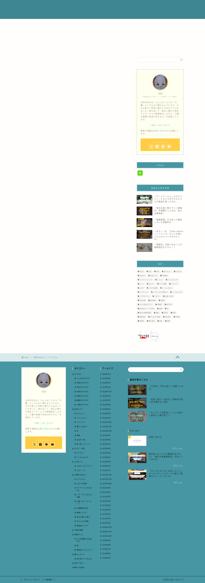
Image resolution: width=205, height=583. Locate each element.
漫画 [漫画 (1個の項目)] (157, 313)
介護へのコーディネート (84, 502)
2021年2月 (106, 518)
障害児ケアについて (84, 550)
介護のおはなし (122, 4)
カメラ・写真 (79, 448)
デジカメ (80, 453)
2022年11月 (107, 426)
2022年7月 (106, 444)
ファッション (82, 418)
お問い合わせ (154, 4)
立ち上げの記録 (83, 521)
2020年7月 (106, 549)
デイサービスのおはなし (84, 489)
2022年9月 (106, 435)
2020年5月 (106, 558)
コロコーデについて (84, 466)
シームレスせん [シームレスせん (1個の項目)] (167, 288)
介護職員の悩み (83, 508)
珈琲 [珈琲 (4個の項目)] (174, 313)
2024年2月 (106, 383)
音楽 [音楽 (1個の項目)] (160, 321)
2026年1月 (106, 374)
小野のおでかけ (83, 404)
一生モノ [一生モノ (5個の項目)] (157, 296)
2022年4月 (106, 457)
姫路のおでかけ (83, 400)
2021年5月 (106, 505)
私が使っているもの (84, 559)
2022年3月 (106, 461)
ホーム (88, 4)
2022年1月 (106, 470)
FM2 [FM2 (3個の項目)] (149, 271)
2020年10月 (107, 536)
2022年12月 (107, 422)
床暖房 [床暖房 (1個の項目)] (159, 304)
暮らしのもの (82, 426)
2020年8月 (106, 545)
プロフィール (103, 4)
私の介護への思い (83, 517)
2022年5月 (106, 453)
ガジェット (81, 413)
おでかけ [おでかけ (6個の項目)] (179, 271)
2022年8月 (106, 440)
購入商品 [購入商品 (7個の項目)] (151, 321)
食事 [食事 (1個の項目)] (168, 321)
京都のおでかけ (83, 383)
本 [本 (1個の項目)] (167, 308)
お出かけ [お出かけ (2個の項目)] (142, 276)
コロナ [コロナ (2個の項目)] (142, 288)
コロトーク (81, 470)
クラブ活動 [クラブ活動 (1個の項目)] (162, 284)
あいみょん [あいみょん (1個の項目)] (167, 271)
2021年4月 (106, 510)
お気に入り (78, 409)
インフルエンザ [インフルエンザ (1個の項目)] (173, 280)
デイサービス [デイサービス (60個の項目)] (144, 292)
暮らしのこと (79, 554)
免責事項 (48, 579)
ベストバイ (81, 422)
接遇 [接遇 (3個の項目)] (160, 308)
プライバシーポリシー (32, 579)
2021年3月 (106, 514)
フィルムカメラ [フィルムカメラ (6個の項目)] (177, 292)
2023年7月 (106, 396)
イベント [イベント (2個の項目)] (160, 280)
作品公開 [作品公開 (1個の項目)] (142, 300)
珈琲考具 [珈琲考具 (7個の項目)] (142, 317)
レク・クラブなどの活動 (84, 495)
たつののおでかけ (83, 378)
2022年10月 (107, 431)
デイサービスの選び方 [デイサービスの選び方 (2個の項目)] (160, 292)
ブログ (139, 4)
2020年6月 (106, 553)
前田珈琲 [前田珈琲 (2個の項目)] (153, 300)
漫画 (78, 435)
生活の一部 (81, 440)
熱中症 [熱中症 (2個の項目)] (166, 313)
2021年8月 (106, 492)
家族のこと (78, 534)
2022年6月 (106, 448)
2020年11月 (107, 531)
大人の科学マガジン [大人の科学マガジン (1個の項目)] (146, 304)
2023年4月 (106, 404)
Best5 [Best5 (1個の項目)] (142, 271)
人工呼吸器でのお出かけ (84, 540)
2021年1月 (106, 523)
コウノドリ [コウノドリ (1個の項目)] (174, 284)
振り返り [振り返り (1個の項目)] (169, 304)
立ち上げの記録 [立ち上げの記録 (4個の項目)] (155, 317)
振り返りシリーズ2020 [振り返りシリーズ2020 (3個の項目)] (147, 308)
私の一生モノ (79, 563)
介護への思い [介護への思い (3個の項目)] (169, 296)
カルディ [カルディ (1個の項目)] (151, 284)
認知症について (83, 525)
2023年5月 (106, 400)
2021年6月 (106, 501)
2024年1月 (106, 387)
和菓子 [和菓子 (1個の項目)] (163, 300)
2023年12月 (107, 391)
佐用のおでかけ (83, 391)
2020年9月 (106, 540)
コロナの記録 (82, 483)
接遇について (82, 512)
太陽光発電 (78, 530)
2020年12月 (107, 527)
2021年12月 (107, 475)
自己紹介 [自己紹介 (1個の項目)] (168, 317)
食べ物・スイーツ (83, 444)
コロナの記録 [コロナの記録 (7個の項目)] (153, 288)
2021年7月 (106, 496)
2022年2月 (106, 466)
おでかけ (77, 374)
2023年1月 (106, 418)
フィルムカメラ (83, 457)
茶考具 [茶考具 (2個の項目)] (178, 317)
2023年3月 (106, 409)
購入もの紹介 (79, 567)
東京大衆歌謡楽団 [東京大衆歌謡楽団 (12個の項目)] (145, 313)
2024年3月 (106, 378)
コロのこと (78, 461)
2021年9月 (106, 488)
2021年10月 (107, 483)
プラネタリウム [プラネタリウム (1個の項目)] (145, 296)
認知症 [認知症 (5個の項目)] (142, 321)
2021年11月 (107, 479)
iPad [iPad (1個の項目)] (157, 271)
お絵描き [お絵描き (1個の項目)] (165, 276)
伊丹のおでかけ (83, 387)
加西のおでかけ (83, 396)
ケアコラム (53, 357)
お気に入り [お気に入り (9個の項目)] (153, 276)
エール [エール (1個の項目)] (142, 284)
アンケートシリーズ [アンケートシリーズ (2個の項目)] (146, 280)
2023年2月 (106, 413)
